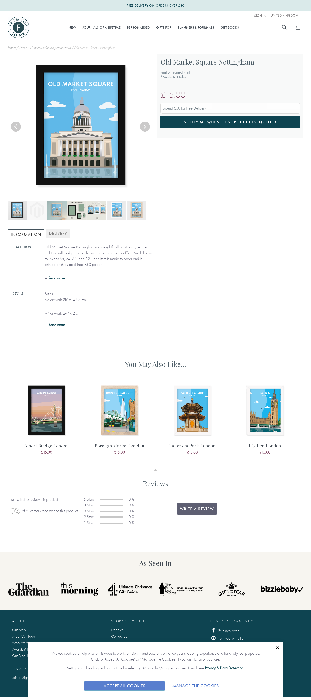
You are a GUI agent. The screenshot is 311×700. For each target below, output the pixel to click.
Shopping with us (129, 621)
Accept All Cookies (124, 685)
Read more (56, 278)
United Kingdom (285, 15)
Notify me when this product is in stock (230, 121)
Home (12, 47)
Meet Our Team (24, 636)
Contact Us (119, 636)
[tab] (26, 234)
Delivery (58, 233)
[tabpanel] (46, 422)
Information (26, 234)
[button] (16, 127)
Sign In (260, 16)
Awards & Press (23, 649)
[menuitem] (72, 27)
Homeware (64, 47)
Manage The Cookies (195, 685)
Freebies (117, 629)
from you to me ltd (226, 638)
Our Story (19, 629)
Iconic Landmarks (43, 47)
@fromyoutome (225, 630)
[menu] (153, 27)
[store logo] (18, 27)
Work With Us (22, 642)
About (18, 621)
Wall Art (24, 47)
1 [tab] (155, 470)
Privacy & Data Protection (224, 668)
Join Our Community (231, 621)
